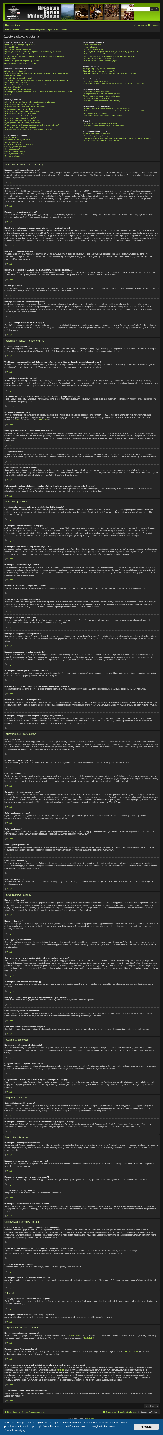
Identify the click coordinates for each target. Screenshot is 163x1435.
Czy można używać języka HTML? (17, 140)
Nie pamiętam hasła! (11, 58)
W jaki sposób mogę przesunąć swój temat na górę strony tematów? (29, 129)
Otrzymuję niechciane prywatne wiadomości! (99, 71)
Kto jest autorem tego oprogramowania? (97, 133)
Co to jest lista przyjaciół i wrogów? (96, 81)
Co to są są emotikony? (13, 142)
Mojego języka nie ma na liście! (15, 82)
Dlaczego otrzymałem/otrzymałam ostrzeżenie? (21, 120)
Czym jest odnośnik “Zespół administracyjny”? (100, 61)
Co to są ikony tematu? (12, 156)
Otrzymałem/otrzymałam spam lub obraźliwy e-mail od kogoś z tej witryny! (110, 73)
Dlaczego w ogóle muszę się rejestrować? (19, 45)
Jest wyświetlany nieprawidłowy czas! (18, 78)
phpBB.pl (18, 420)
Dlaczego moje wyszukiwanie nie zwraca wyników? (101, 94)
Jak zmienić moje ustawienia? (15, 71)
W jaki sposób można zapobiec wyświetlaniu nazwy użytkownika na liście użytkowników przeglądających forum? (36, 74)
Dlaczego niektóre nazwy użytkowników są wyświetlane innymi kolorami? (109, 56)
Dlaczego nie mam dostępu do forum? (18, 116)
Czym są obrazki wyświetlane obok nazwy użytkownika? (25, 85)
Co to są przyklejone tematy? (15, 151)
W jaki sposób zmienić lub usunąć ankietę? (20, 113)
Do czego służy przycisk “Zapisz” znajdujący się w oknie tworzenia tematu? (31, 125)
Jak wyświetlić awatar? (12, 87)
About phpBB (88, 1338)
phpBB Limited (74, 1335)
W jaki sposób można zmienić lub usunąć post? (21, 104)
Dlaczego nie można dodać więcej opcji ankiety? (22, 111)
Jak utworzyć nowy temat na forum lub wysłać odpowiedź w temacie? (29, 102)
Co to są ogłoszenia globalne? (15, 147)
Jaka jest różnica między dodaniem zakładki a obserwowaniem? (106, 108)
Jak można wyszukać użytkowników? (96, 98)
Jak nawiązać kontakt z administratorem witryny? (101, 140)
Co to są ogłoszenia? (12, 149)
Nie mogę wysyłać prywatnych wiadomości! (99, 69)
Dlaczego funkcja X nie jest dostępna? (97, 136)
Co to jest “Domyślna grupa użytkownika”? (98, 58)
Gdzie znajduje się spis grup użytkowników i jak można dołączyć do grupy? (110, 52)
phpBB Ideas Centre (130, 1351)
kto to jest (60, 1370)
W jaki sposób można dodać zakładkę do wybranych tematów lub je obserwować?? (113, 111)
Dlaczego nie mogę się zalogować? (17, 54)
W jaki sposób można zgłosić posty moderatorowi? (22, 123)
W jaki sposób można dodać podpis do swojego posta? (24, 106)
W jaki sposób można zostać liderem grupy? (99, 54)
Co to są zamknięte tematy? (14, 154)
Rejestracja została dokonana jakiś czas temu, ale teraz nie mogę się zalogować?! (34, 56)
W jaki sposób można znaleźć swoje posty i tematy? (102, 101)
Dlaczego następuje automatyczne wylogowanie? (22, 61)
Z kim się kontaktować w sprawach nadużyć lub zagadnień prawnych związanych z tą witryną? (117, 138)
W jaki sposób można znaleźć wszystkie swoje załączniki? (104, 126)
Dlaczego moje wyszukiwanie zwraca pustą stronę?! (102, 96)
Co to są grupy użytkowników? (94, 49)
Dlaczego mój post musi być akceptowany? (20, 127)
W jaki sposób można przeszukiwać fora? (98, 91)
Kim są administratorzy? (92, 45)
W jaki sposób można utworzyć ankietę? (19, 109)
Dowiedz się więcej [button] (15, 1430)
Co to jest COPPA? (11, 47)
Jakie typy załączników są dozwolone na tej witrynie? (102, 123)
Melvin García (90, 1418)
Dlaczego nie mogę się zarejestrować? (18, 49)
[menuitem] (18, 25)
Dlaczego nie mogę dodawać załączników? (20, 118)
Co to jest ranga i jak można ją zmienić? (19, 89)
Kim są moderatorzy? (91, 47)
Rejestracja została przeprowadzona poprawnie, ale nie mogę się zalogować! (32, 52)
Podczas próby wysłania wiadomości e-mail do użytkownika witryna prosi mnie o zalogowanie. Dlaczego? (38, 93)
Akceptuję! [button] (146, 1427)
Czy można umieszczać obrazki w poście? (19, 144)
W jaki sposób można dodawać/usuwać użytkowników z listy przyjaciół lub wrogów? (113, 83)
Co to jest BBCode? (11, 137)
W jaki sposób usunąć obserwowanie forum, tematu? (102, 115)
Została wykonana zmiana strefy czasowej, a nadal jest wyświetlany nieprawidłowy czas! (36, 80)
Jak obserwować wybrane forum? (95, 113)
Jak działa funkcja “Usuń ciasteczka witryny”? (21, 63)
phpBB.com (43, 420)
